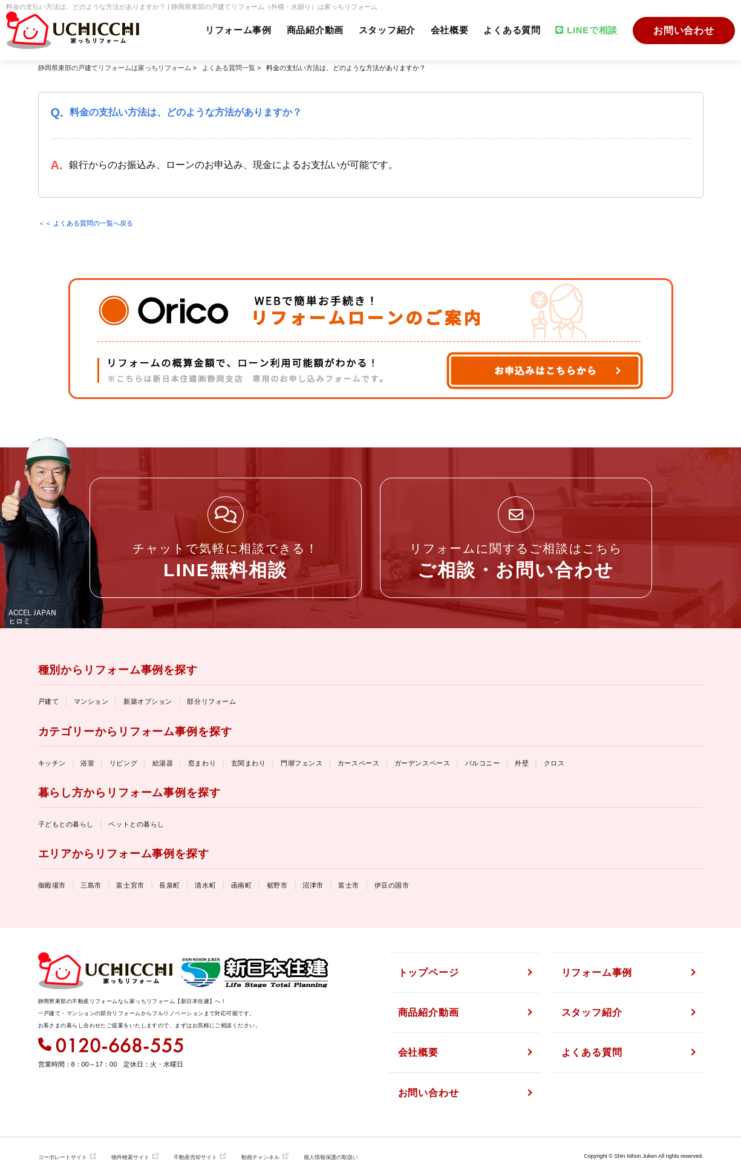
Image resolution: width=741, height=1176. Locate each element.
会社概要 (448, 30)
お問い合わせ (683, 30)
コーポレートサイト (62, 1157)
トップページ (428, 972)
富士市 (348, 885)
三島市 (91, 885)
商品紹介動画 (313, 30)
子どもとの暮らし (66, 824)
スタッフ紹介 (385, 30)
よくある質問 (511, 30)
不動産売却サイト (195, 1157)
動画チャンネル (260, 1157)
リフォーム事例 (236, 30)
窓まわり (202, 763)
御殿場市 (52, 885)
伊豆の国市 (392, 885)
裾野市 (277, 885)
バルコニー (482, 763)
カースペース (358, 763)
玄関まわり (248, 763)
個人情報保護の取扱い (331, 1157)
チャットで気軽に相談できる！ (225, 561)
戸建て (48, 701)
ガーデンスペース (422, 763)
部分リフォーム (211, 701)
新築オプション (147, 701)
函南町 (241, 885)
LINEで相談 (586, 30)
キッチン (52, 763)
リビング (123, 763)
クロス (554, 763)
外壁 (522, 763)
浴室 (87, 763)
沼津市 (313, 885)
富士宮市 (130, 885)
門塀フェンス (301, 763)
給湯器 (163, 763)
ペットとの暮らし (136, 824)
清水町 (205, 885)
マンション (91, 701)
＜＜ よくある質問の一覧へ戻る (85, 223)
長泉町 (169, 885)
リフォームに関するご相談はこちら (515, 561)
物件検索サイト (130, 1157)
